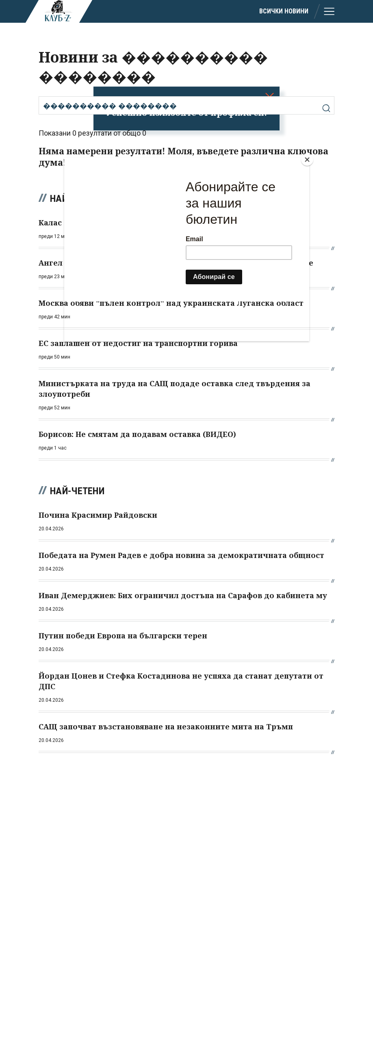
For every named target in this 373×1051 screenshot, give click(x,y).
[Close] (307, 160)
